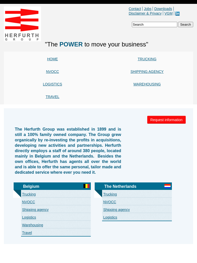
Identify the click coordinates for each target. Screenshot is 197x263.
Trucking (147, 59)
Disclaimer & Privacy (145, 13)
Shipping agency (147, 72)
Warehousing (147, 84)
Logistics (52, 84)
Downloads (163, 9)
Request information (166, 120)
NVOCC (52, 72)
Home (52, 59)
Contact (135, 9)
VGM (168, 13)
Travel (52, 97)
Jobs (148, 9)
